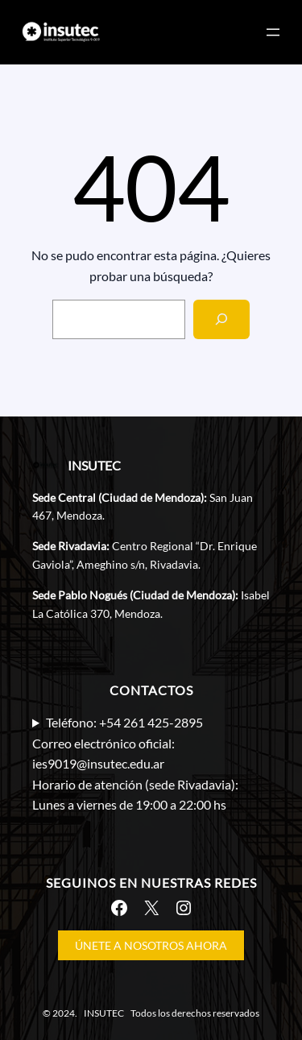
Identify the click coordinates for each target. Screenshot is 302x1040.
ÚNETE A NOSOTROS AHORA (151, 945)
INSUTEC (94, 465)
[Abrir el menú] (273, 32)
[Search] (221, 319)
